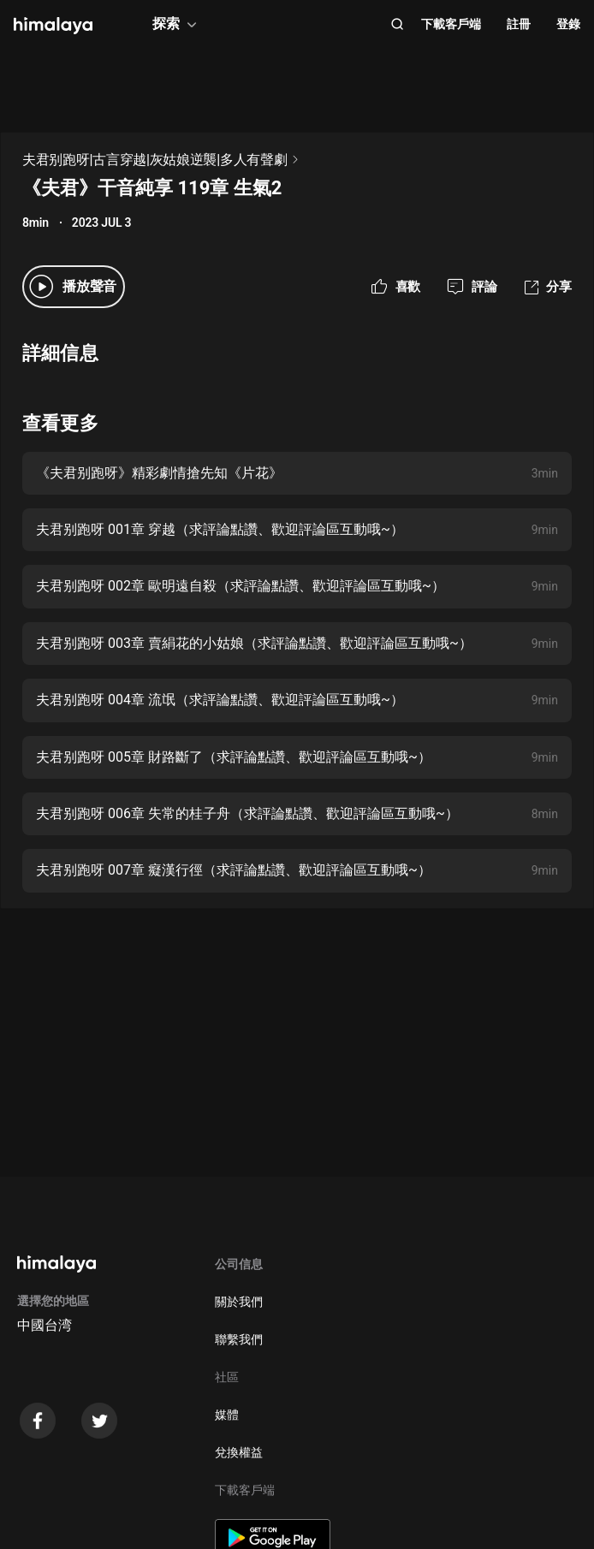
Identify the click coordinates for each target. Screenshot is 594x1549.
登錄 (568, 24)
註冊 (519, 24)
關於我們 (239, 1302)
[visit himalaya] (53, 25)
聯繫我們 (239, 1339)
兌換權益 (239, 1452)
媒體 (227, 1414)
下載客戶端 (451, 24)
